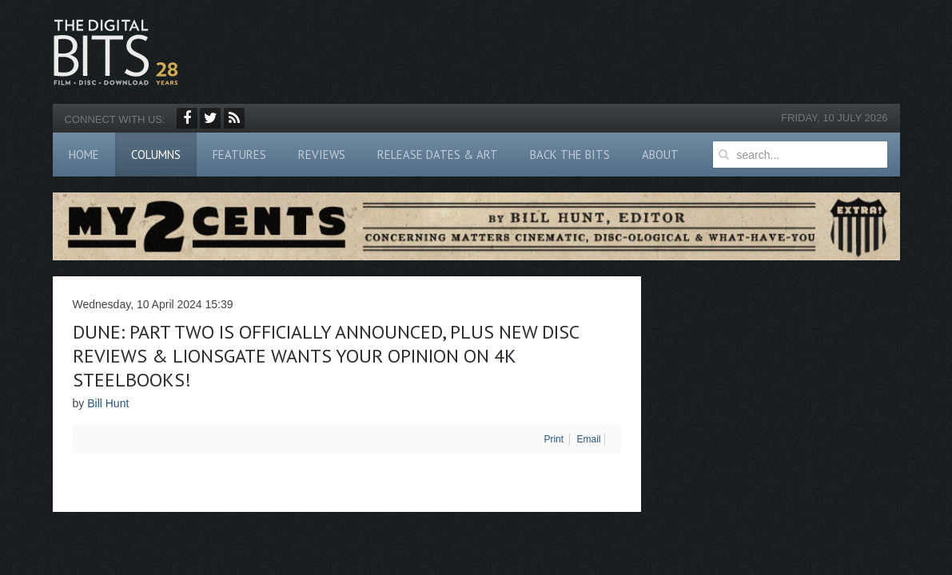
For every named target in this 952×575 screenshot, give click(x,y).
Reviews (321, 154)
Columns (156, 154)
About (660, 154)
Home (84, 154)
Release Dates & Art (437, 154)
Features (239, 154)
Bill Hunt (108, 403)
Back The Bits (570, 154)
